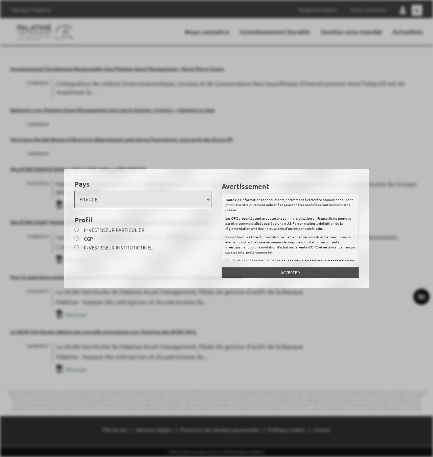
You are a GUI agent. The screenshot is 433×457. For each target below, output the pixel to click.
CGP (88, 239)
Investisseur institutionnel (118, 247)
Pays (82, 183)
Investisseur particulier (114, 230)
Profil (83, 219)
